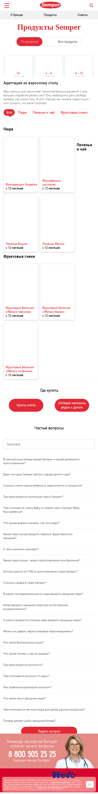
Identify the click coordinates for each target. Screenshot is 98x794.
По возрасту (29, 42)
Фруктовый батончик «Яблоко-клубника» (20, 369)
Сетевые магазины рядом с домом (72, 405)
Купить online (26, 405)
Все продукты (67, 42)
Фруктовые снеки (74, 112)
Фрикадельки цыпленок (51, 182)
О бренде (16, 15)
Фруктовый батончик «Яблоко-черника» (20, 309)
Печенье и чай (43, 112)
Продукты (50, 15)
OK (90, 784)
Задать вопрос (49, 731)
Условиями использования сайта (52, 786)
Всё (9, 112)
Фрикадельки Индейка (21, 184)
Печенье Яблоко (53, 244)
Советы (83, 15)
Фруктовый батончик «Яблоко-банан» (56, 309)
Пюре (22, 112)
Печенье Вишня (16, 244)
